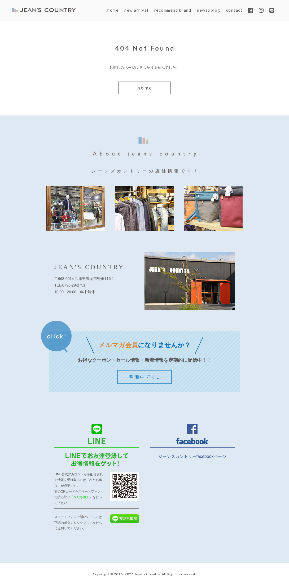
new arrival (136, 10)
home (113, 10)
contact (234, 10)
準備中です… (144, 377)
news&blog (208, 10)
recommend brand (172, 10)
